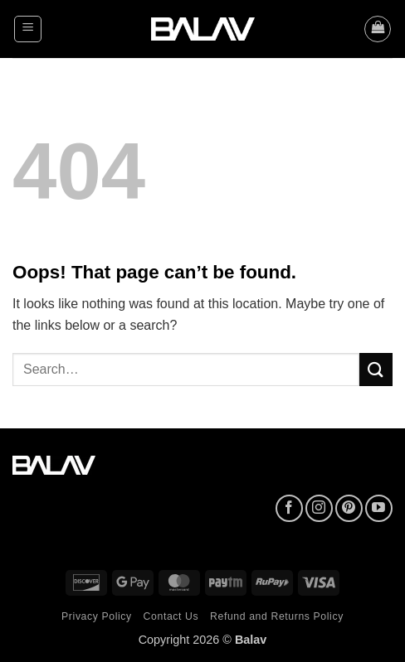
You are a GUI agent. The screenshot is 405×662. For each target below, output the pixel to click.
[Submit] (376, 369)
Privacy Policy (96, 616)
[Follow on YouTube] (379, 508)
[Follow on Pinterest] (349, 508)
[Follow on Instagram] (319, 508)
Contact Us (171, 616)
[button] (27, 29)
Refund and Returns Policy (277, 616)
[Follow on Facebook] (289, 508)
